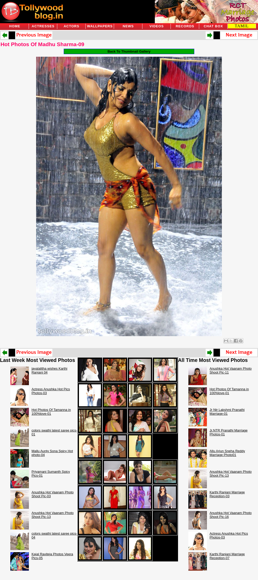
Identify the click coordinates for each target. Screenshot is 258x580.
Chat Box (213, 26)
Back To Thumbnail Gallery (129, 51)
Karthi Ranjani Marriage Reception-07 (227, 556)
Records (185, 26)
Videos (156, 26)
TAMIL (242, 26)
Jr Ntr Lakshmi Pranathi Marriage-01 (227, 412)
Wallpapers (99, 26)
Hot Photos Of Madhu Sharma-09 (42, 44)
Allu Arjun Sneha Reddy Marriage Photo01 (227, 453)
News (128, 26)
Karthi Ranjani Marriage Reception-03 (227, 494)
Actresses (43, 26)
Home (14, 26)
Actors (71, 26)
